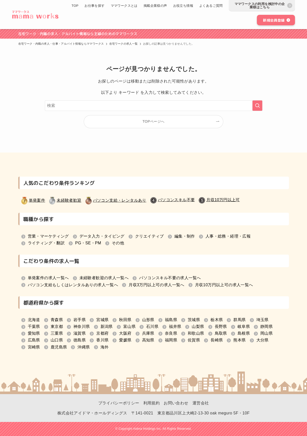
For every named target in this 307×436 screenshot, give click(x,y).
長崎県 (217, 340)
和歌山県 (196, 333)
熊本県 (239, 340)
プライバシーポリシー (118, 403)
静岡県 (266, 326)
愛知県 (34, 333)
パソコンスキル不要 (176, 200)
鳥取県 (221, 333)
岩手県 (79, 320)
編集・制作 (184, 236)
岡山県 (266, 333)
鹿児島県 (59, 347)
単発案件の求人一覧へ (48, 278)
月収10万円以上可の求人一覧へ (224, 285)
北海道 (34, 320)
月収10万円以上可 (223, 200)
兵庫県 (148, 333)
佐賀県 (194, 340)
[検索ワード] (153, 105)
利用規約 (151, 403)
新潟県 (106, 326)
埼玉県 (262, 320)
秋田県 (125, 320)
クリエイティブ (149, 236)
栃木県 (217, 320)
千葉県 (34, 326)
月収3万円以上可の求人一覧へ (156, 285)
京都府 (102, 333)
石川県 (152, 326)
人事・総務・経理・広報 (228, 236)
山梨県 (198, 326)
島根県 (244, 333)
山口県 (57, 340)
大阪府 (125, 333)
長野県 (221, 326)
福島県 (171, 320)
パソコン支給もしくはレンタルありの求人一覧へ (73, 285)
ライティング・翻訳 (46, 243)
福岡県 (171, 340)
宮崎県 (34, 347)
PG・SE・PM (88, 243)
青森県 (57, 320)
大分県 (262, 340)
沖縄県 (83, 347)
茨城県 (194, 320)
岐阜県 (244, 326)
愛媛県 (125, 340)
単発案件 (37, 200)
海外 (104, 347)
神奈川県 (81, 326)
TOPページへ (153, 121)
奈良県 (171, 333)
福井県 (175, 326)
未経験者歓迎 (69, 200)
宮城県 (102, 320)
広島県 (34, 340)
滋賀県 (79, 333)
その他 (118, 243)
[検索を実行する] (257, 105)
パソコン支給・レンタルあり (119, 200)
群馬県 (239, 320)
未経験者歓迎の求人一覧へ (104, 278)
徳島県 (79, 340)
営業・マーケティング (48, 236)
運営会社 (200, 403)
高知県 (148, 340)
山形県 (148, 320)
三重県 (57, 333)
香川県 (102, 340)
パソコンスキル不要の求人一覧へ (170, 278)
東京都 (57, 326)
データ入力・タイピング (102, 236)
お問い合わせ (176, 403)
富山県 (129, 326)
